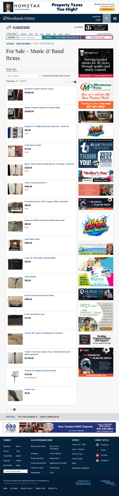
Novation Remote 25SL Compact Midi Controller (46, 201)
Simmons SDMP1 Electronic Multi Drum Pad (44, 220)
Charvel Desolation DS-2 (36, 182)
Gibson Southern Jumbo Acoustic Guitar (42, 107)
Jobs (18, 451)
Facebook (104, 445)
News (18, 446)
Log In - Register (78, 449)
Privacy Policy (77, 458)
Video (18, 465)
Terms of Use (77, 454)
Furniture (23, 34)
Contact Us (52, 488)
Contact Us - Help (79, 444)
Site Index (14, 488)
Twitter (103, 450)
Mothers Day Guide (38, 446)
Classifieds (21, 28)
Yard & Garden (55, 454)
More (67, 34)
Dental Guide (54, 468)
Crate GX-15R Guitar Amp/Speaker (40, 258)
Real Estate (7, 465)
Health (18, 461)
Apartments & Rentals (58, 463)
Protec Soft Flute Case (35, 314)
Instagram (104, 460)
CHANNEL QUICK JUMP (97, 37)
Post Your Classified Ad (67, 37)
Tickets (48, 34)
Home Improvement (38, 463)
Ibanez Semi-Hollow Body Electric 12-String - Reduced (49, 164)
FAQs (74, 463)
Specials (6, 461)
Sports (18, 456)
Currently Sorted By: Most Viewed (56, 76)
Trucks (60, 34)
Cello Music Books (33, 145)
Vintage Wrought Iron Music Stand (40, 370)
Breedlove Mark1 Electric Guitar (39, 88)
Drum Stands (30, 276)
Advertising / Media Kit (80, 468)
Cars (54, 34)
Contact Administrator (104, 34)
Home (31, 34)
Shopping (34, 454)
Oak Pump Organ (32, 239)
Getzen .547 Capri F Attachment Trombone (44, 333)
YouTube (104, 455)
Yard (41, 34)
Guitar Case (30, 389)
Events (6, 451)
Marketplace (35, 473)
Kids (36, 34)
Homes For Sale (37, 468)
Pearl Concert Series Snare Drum (39, 295)
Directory (6, 446)
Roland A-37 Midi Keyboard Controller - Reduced (47, 126)
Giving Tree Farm (37, 458)
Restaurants (54, 458)
